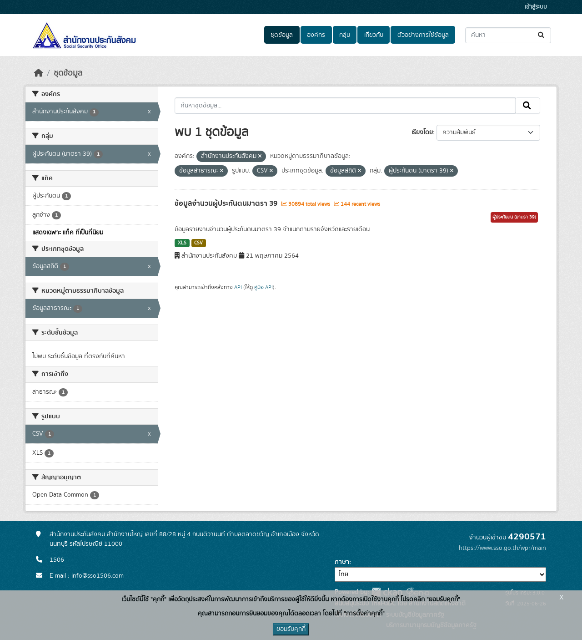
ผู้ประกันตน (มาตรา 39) (514, 217)
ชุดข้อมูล (282, 35)
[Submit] (542, 35)
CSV (198, 243)
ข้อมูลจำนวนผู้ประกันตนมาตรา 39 (227, 203)
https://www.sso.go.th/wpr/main (502, 548)
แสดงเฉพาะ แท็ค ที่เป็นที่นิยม (67, 232)
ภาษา (342, 562)
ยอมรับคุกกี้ (291, 629)
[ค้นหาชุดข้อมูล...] (508, 35)
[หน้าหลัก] (38, 73)
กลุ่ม (344, 35)
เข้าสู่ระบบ (536, 7)
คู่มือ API (263, 287)
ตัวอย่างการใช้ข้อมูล (423, 35)
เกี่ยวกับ (373, 35)
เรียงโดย (422, 132)
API (238, 287)
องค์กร (316, 35)
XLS (182, 243)
